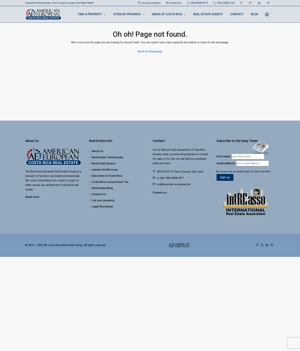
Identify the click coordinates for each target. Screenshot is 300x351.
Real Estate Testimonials (107, 157)
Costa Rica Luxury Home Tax (110, 182)
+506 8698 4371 (197, 2)
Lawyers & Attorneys (105, 169)
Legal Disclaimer (102, 206)
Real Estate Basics (104, 163)
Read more (32, 197)
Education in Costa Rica (107, 175)
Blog (254, 14)
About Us (97, 151)
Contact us (160, 192)
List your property (149, 2)
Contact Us (173, 2)
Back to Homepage (150, 51)
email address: (226, 163)
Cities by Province (127, 14)
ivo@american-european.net (173, 184)
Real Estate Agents (208, 14)
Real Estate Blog (102, 188)
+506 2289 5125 (224, 2)
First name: (224, 156)
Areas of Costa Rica (167, 14)
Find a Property (90, 14)
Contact (236, 14)
